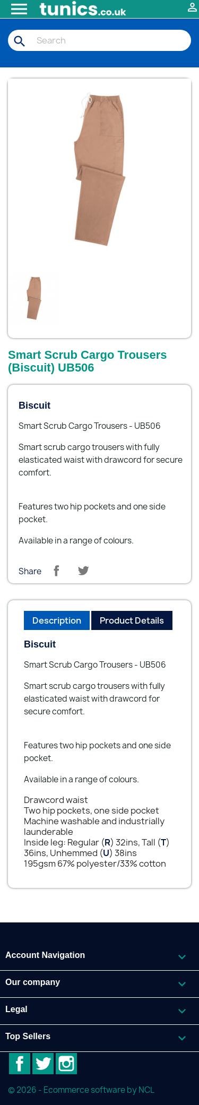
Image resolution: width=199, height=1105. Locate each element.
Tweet (83, 570)
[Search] (99, 40)
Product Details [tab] (132, 620)
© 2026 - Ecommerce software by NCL (81, 1089)
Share (56, 570)
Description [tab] (56, 620)
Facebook (19, 1063)
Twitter (43, 1063)
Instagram (66, 1063)
